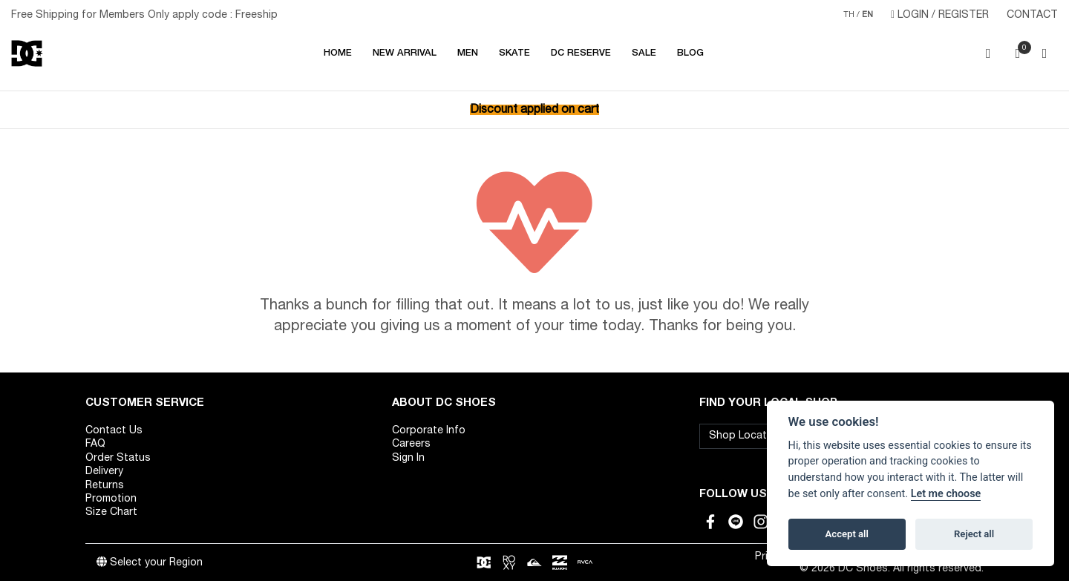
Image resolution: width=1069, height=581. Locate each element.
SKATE (514, 53)
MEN (467, 53)
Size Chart (111, 512)
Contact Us (114, 431)
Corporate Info (428, 431)
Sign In (408, 458)
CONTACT (1032, 15)
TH (848, 15)
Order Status (118, 458)
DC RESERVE (581, 53)
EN (867, 15)
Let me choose (946, 494)
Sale (644, 53)
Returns (104, 485)
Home (338, 53)
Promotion (111, 499)
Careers (411, 444)
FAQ (95, 444)
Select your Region (150, 563)
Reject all (974, 533)
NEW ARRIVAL (405, 53)
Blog (690, 53)
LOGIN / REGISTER (940, 15)
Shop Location (745, 436)
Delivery (104, 471)
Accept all (847, 533)
